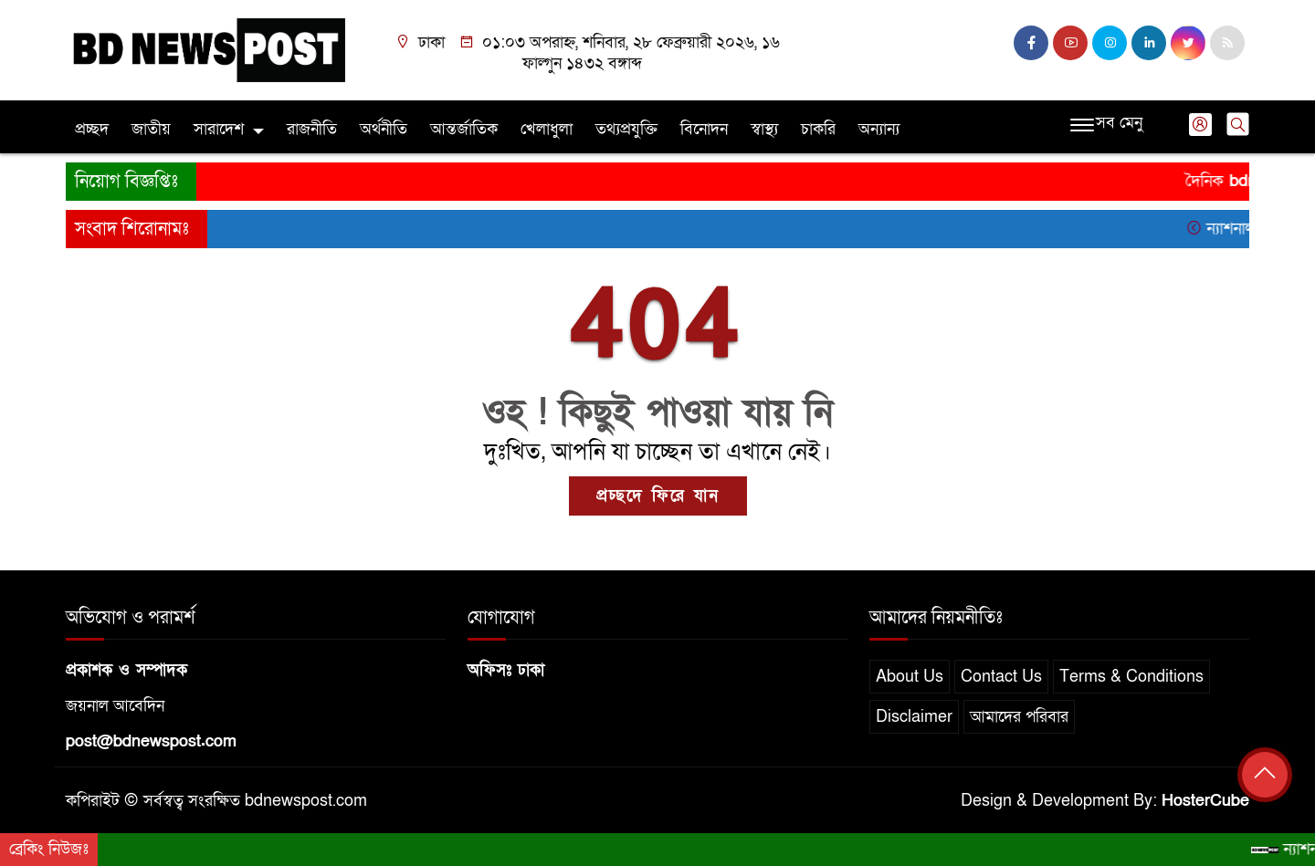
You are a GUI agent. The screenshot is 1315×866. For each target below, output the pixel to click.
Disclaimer (914, 716)
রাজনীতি (312, 129)
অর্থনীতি (383, 129)
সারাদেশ (219, 129)
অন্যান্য (878, 129)
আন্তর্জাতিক (464, 129)
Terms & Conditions (1131, 676)
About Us (909, 676)
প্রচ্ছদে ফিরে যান (658, 495)
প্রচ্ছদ (92, 129)
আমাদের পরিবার (1019, 716)
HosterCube (1205, 800)
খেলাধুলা (547, 129)
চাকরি (818, 129)
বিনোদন (704, 129)
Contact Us (1001, 676)
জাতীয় (151, 129)
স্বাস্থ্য (764, 129)
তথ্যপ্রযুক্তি (626, 129)
